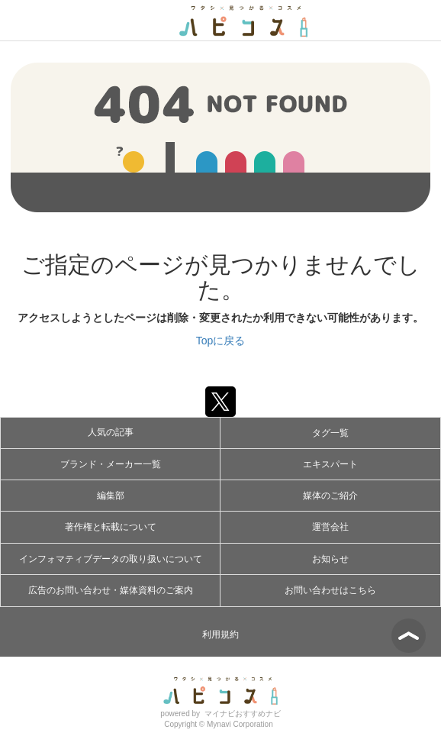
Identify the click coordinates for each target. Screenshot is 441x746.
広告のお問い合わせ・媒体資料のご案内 (110, 590)
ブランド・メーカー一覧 (110, 464)
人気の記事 (111, 432)
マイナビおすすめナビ (242, 713)
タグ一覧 (330, 433)
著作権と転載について (110, 527)
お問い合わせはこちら (330, 590)
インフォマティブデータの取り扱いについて (110, 559)
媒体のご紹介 (330, 495)
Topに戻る (221, 340)
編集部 (110, 495)
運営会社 (330, 527)
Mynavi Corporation (240, 724)
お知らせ (330, 559)
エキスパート (330, 464)
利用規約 (220, 634)
